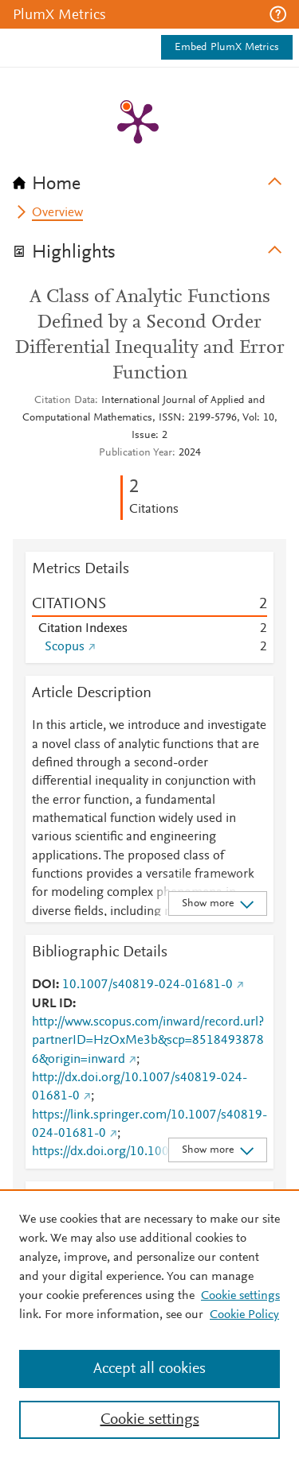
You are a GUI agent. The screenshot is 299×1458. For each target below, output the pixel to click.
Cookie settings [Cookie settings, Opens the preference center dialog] (149, 1420)
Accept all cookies (149, 1369)
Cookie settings (240, 1295)
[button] (277, 14)
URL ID (52, 1004)
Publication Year (135, 453)
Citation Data (64, 400)
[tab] (149, 179)
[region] (149, 1323)
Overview (57, 213)
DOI (44, 985)
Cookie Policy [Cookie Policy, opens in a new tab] (244, 1315)
